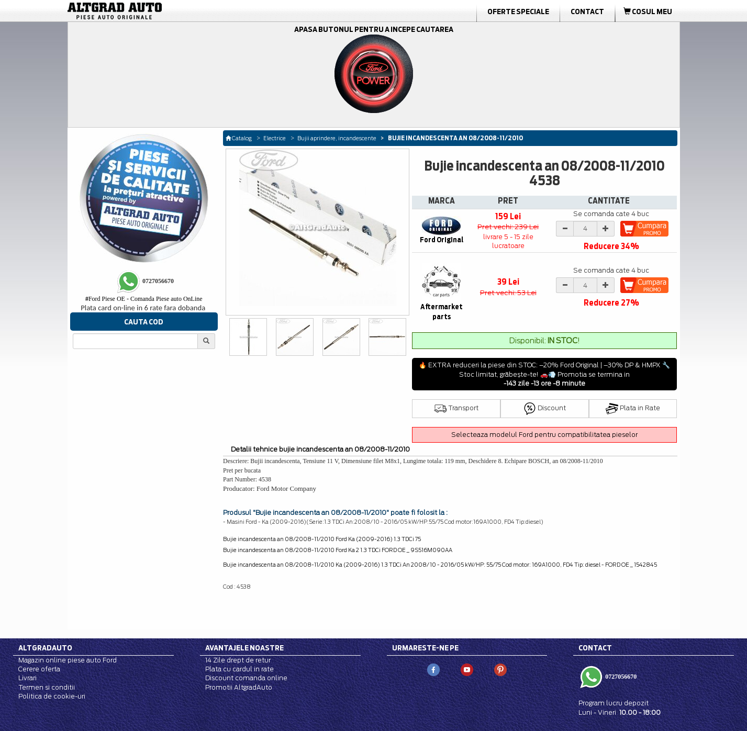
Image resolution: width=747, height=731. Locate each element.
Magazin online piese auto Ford (67, 660)
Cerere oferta (39, 669)
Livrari (27, 678)
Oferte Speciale (518, 11)
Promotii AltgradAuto (238, 687)
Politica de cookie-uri (51, 696)
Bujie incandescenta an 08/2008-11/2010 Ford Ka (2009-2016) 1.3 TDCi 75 (322, 539)
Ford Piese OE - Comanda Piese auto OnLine (144, 298)
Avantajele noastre (244, 648)
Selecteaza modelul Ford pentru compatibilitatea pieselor (544, 434)
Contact (587, 11)
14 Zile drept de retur (238, 660)
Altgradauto (45, 648)
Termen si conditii (46, 687)
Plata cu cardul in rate (239, 669)
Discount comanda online (246, 678)
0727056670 (620, 676)
